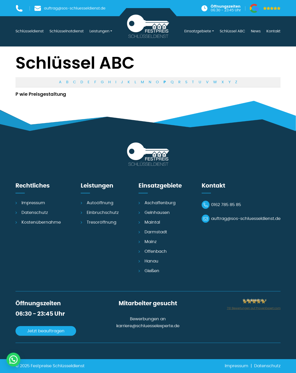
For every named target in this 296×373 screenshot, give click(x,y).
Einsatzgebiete (197, 31)
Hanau (151, 261)
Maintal (152, 222)
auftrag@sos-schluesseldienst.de (246, 219)
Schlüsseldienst (29, 31)
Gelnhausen (157, 213)
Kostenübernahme (41, 222)
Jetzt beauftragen (46, 331)
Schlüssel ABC (232, 31)
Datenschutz (35, 213)
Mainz (151, 242)
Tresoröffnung (101, 222)
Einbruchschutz (103, 213)
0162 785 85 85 (226, 205)
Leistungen (99, 31)
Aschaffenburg (160, 203)
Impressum (33, 203)
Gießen (152, 271)
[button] (13, 360)
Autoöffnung (100, 203)
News (256, 31)
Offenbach (156, 252)
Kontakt (273, 31)
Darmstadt (156, 232)
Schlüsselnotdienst (66, 31)
